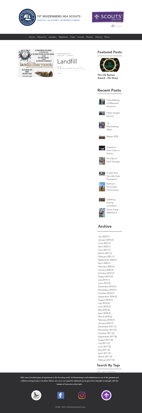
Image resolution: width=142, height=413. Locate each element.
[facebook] (122, 31)
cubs (98, 371)
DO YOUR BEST (53, 20)
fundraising (111, 371)
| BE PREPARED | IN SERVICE (70, 20)
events (104, 371)
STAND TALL (41, 20)
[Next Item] (118, 65)
